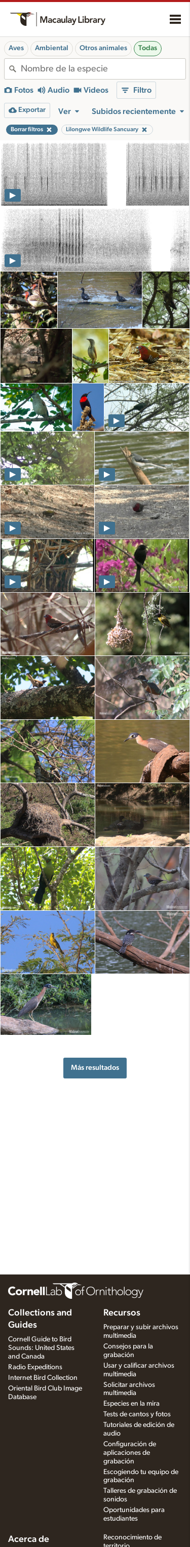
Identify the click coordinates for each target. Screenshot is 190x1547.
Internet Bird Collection (43, 1377)
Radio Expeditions (35, 1367)
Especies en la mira (131, 1403)
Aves (16, 48)
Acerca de (28, 1539)
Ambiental (51, 48)
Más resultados (95, 1067)
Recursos (121, 1313)
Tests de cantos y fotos (137, 1414)
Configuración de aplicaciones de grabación (129, 1453)
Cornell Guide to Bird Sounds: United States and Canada (41, 1348)
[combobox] (103, 69)
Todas (147, 48)
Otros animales (103, 48)
